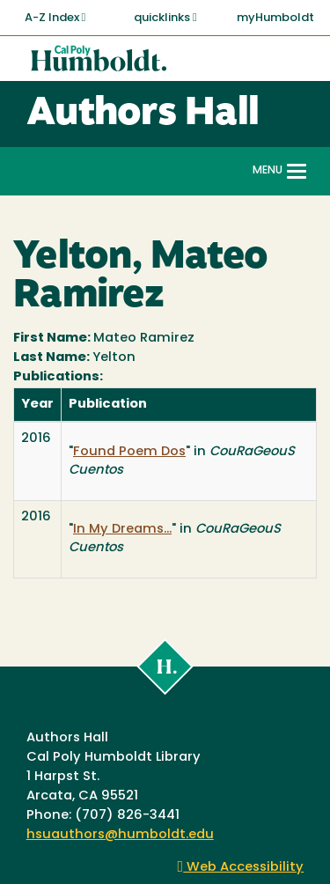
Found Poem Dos (129, 452)
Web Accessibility (241, 867)
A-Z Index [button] (55, 17)
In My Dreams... (122, 529)
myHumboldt (275, 18)
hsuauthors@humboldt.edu (120, 835)
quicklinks (165, 17)
